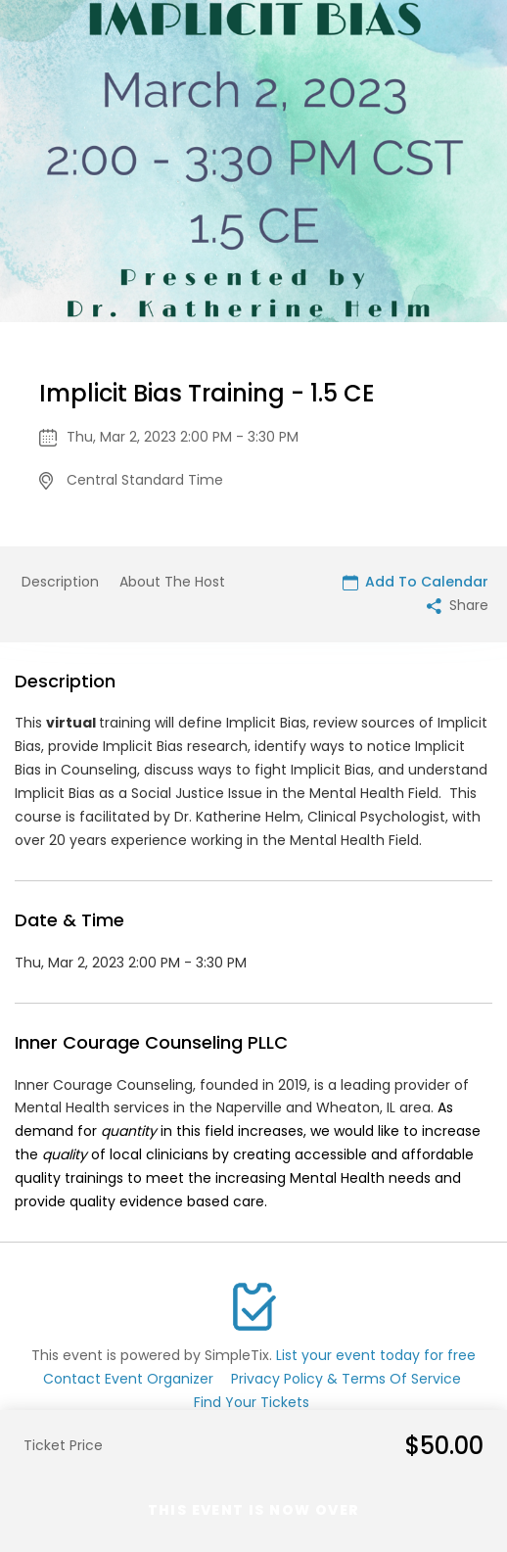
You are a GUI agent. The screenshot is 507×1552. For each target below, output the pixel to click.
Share (457, 605)
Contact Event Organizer (128, 1378)
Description (60, 581)
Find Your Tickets (251, 1402)
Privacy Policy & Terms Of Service (346, 1378)
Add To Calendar (415, 581)
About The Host (172, 581)
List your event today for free (376, 1355)
